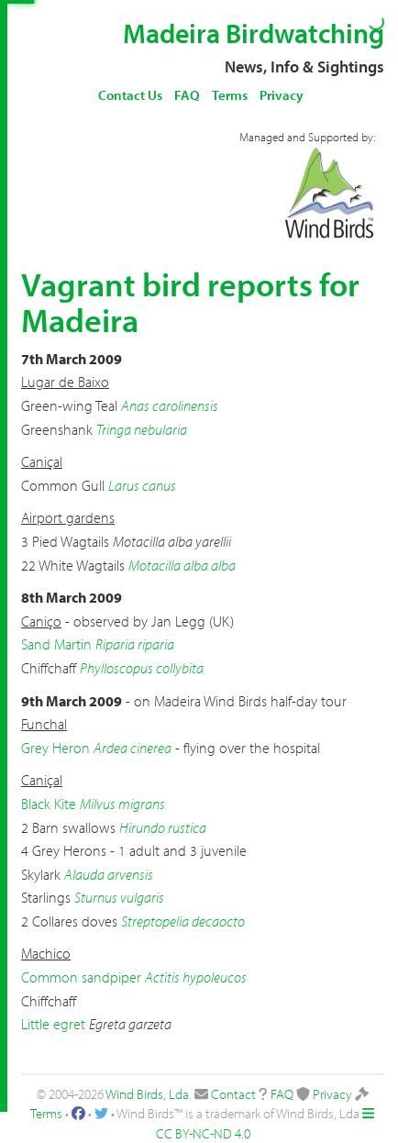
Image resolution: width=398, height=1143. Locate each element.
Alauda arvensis (108, 874)
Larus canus (142, 485)
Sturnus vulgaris (119, 897)
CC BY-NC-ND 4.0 (203, 1133)
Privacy (282, 95)
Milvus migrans (122, 803)
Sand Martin (56, 644)
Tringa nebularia (141, 429)
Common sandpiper (81, 977)
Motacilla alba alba (182, 565)
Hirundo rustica (162, 827)
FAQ (187, 95)
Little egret (53, 1024)
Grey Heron (55, 747)
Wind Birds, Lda (147, 1094)
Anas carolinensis (169, 405)
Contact (233, 1094)
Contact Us (130, 95)
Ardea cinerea (132, 747)
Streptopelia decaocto (183, 921)
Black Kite (48, 803)
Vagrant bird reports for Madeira (190, 301)
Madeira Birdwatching (253, 33)
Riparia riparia (134, 644)
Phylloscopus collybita (142, 668)
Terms (230, 95)
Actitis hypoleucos (196, 977)
